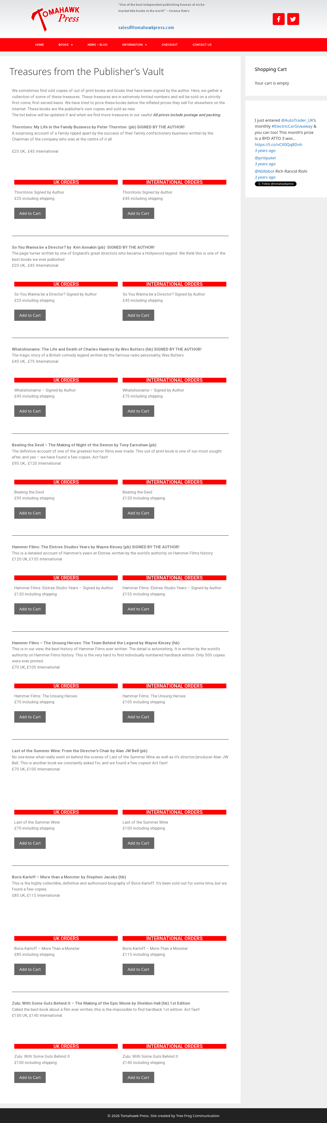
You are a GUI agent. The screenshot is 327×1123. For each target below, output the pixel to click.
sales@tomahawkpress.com (146, 27)
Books (66, 45)
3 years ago (265, 150)
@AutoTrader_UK (297, 120)
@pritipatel (265, 158)
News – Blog (97, 44)
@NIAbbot (264, 171)
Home (39, 44)
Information (134, 45)
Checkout (170, 44)
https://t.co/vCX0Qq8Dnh (278, 144)
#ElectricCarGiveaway (292, 126)
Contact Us (202, 44)
